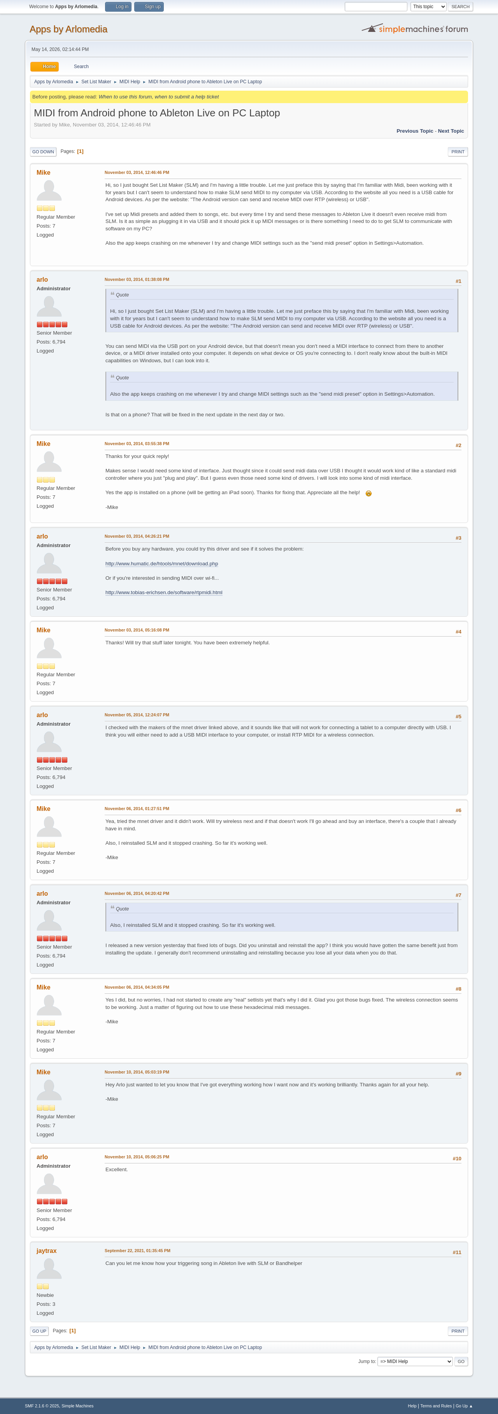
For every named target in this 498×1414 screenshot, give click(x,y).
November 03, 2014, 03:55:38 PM (137, 443)
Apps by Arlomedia (68, 29)
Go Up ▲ (464, 1405)
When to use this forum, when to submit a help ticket (158, 97)
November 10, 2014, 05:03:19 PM (137, 1072)
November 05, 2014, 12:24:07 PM (137, 714)
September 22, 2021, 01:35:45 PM (137, 1250)
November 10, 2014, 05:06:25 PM (137, 1156)
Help (412, 1405)
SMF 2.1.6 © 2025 (42, 1405)
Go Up (39, 1331)
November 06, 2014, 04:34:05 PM (137, 987)
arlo (42, 279)
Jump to (366, 1361)
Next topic (451, 131)
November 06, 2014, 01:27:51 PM (137, 808)
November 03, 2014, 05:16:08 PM (137, 630)
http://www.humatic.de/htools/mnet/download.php (161, 564)
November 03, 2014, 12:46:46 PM (137, 172)
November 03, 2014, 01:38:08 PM (137, 279)
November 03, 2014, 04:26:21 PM (137, 536)
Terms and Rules (436, 1405)
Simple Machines (77, 1405)
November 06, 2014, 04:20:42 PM (137, 893)
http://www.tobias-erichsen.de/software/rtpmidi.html (164, 592)
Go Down (43, 151)
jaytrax (47, 1250)
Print (458, 151)
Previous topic (414, 131)
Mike (44, 172)
